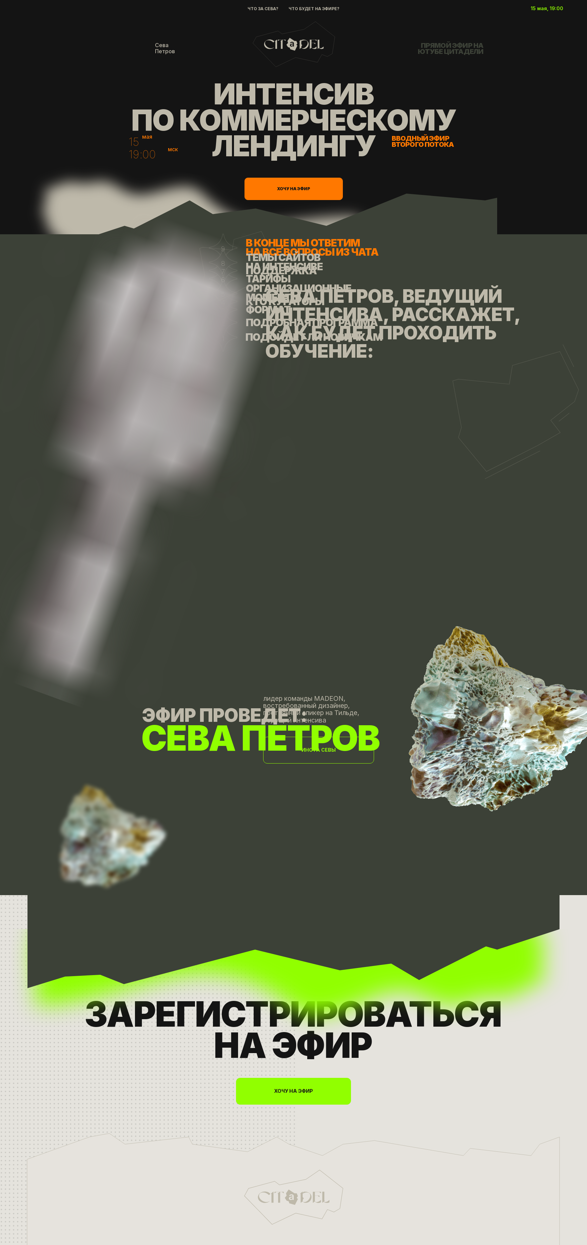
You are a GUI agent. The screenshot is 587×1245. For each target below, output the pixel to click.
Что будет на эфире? (314, 8)
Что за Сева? (263, 8)
